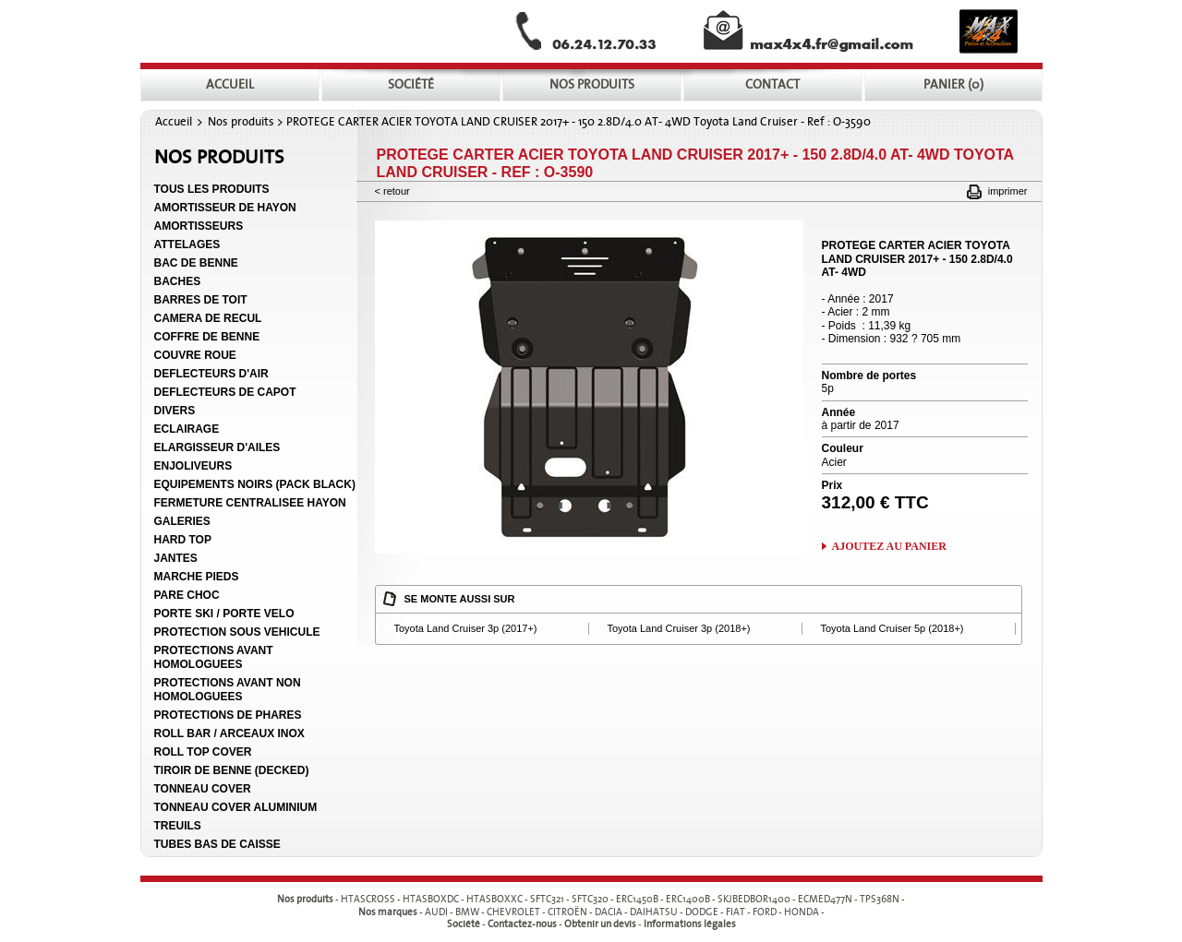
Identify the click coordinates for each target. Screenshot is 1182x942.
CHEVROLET (513, 912)
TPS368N (879, 900)
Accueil (173, 121)
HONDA (801, 912)
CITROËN (567, 912)
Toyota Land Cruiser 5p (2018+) (892, 628)
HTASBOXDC (431, 900)
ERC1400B (688, 900)
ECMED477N (825, 900)
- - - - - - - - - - (623, 900)
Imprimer (1008, 191)
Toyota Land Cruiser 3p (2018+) (679, 628)
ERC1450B (637, 900)
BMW (467, 912)
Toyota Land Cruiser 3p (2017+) (465, 628)
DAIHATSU (654, 912)
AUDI (436, 912)
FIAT (735, 912)
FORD (765, 912)
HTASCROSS (368, 900)
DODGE (701, 912)
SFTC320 (590, 900)
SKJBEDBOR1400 (754, 900)
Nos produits (241, 121)
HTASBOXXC (494, 900)
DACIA (608, 912)
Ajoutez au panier (889, 546)
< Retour (392, 191)
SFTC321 (547, 900)
